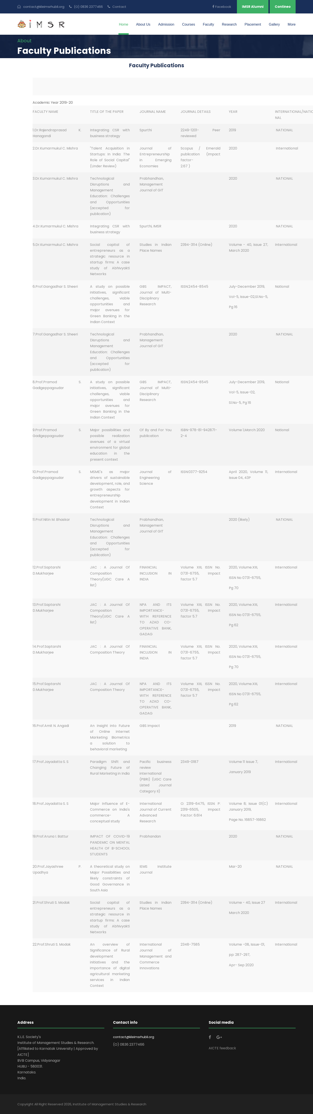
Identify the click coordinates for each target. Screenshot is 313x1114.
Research (229, 24)
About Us (143, 24)
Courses (188, 24)
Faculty (208, 24)
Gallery (274, 24)
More (292, 24)
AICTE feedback (222, 1048)
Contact (117, 6)
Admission (166, 24)
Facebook (221, 6)
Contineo (283, 6)
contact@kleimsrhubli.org (133, 1037)
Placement (253, 24)
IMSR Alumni (252, 6)
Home (123, 24)
